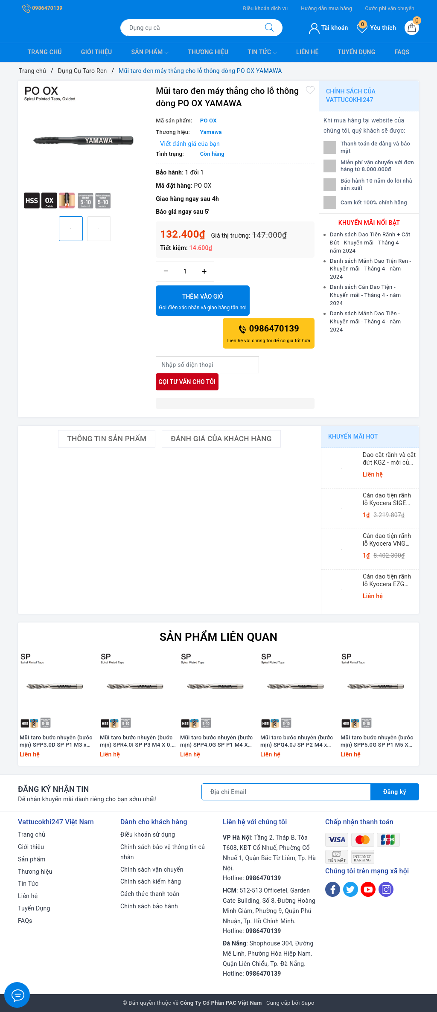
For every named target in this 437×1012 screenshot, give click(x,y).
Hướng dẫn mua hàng (326, 9)
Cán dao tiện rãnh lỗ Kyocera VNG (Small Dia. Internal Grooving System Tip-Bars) (389, 539)
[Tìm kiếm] (269, 27)
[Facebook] (332, 889)
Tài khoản (328, 27)
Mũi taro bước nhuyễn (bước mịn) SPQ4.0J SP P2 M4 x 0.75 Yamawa (296, 741)
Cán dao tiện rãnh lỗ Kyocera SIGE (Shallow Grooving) (389, 499)
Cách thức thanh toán (150, 893)
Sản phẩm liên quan (218, 637)
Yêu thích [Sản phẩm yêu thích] (376, 27)
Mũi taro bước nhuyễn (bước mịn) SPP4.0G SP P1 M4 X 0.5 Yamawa (216, 741)
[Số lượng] (185, 271)
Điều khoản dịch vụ (265, 9)
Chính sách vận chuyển (152, 869)
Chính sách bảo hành (149, 906)
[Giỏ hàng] (412, 27)
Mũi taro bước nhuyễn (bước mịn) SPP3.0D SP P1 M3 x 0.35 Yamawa (56, 741)
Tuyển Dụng (357, 52)
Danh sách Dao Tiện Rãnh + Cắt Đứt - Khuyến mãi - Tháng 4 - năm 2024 (370, 242)
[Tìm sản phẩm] (188, 27)
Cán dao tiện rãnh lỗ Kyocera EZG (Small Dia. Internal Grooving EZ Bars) (389, 580)
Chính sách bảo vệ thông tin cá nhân (162, 852)
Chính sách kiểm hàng (150, 881)
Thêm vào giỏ (202, 302)
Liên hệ (307, 52)
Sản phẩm (150, 53)
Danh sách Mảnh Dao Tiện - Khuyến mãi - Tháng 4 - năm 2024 (365, 321)
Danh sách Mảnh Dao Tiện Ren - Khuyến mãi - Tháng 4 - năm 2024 (370, 269)
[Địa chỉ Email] (286, 791)
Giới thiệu (96, 52)
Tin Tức (262, 53)
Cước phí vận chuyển (389, 9)
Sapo (308, 1003)
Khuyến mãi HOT (353, 436)
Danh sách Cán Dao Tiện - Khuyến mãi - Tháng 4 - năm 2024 (365, 295)
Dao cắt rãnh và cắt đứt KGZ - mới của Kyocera (389, 458)
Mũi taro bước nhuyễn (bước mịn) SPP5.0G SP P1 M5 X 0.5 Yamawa (377, 741)
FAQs (402, 52)
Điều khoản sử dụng (147, 834)
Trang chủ (45, 52)
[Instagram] (386, 889)
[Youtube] (368, 889)
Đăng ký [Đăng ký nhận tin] (394, 791)
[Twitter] (350, 889)
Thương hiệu (208, 52)
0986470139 (42, 8)
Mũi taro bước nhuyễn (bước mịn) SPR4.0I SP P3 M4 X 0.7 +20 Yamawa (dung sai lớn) (137, 741)
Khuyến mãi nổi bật (369, 222)
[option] (84, 147)
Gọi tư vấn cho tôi (187, 381)
